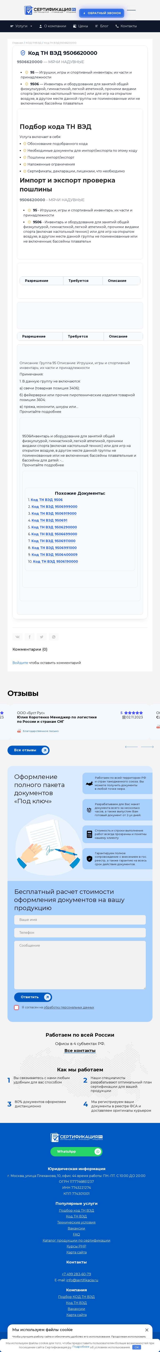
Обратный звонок (101, 13)
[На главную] (50, 10)
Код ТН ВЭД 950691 (49, 520)
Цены (80, 26)
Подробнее (80, 1346)
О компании (52, 26)
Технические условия (76, 1222)
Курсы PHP (76, 1246)
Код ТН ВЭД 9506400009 (55, 555)
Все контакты (80, 1050)
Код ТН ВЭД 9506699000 (54, 534)
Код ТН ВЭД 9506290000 (54, 527)
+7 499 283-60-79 (76, 1274)
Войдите (20, 663)
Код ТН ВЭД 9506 (47, 500)
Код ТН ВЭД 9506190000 (55, 562)
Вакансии (76, 1228)
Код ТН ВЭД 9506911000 (53, 541)
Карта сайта (76, 1252)
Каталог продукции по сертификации (76, 1240)
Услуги (21, 26)
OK (137, 1347)
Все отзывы (25, 749)
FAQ (76, 1234)
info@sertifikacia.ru (82, 1280)
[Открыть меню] (131, 10)
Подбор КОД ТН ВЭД (76, 1297)
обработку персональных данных (69, 1007)
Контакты (126, 26)
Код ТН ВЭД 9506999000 (54, 507)
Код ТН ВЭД (76, 1216)
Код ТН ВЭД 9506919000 (54, 514)
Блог (102, 26)
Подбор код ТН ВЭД (76, 1211)
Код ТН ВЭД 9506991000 (54, 548)
